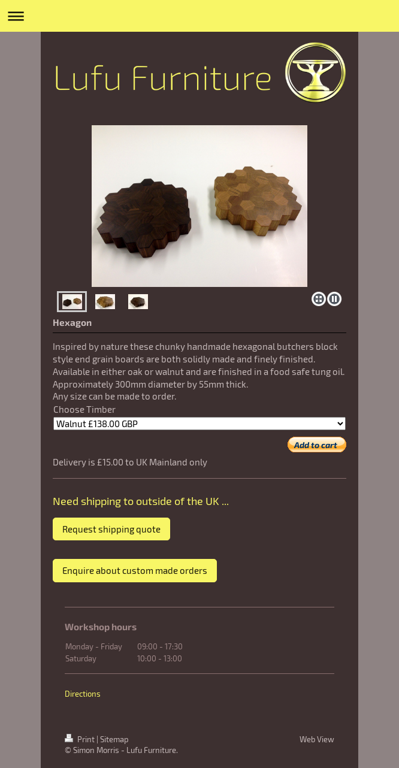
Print (80, 739)
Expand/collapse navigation (199, 16)
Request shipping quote (111, 529)
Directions (83, 694)
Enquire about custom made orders (134, 570)
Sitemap (114, 739)
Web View (317, 739)
